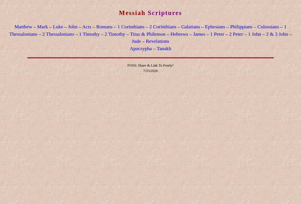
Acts (86, 26)
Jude (136, 41)
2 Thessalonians (58, 34)
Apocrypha (141, 48)
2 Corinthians (162, 26)
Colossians (268, 26)
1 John (254, 34)
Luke (58, 26)
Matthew (23, 26)
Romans (104, 26)
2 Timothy (115, 34)
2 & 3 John (277, 34)
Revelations (157, 41)
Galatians (190, 26)
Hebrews (179, 34)
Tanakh (164, 48)
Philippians (241, 26)
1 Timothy (89, 34)
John (72, 26)
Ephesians (215, 26)
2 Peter (236, 34)
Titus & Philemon (147, 34)
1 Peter (217, 34)
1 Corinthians (130, 26)
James (199, 34)
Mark (42, 26)
